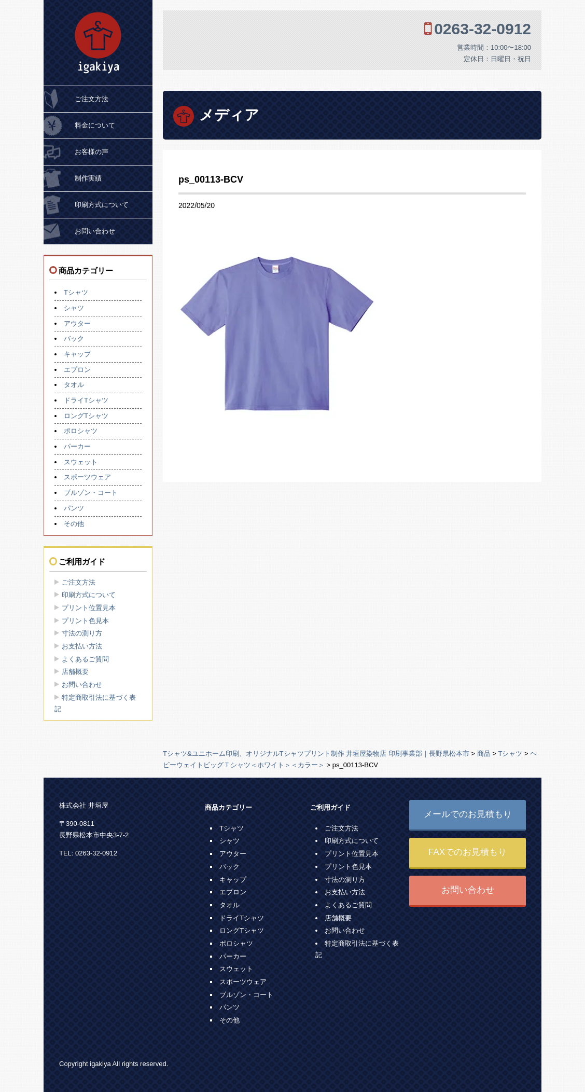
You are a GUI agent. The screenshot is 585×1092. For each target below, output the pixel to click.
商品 (484, 753)
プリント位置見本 (89, 608)
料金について (95, 125)
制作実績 (88, 178)
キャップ (77, 354)
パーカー (77, 446)
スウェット (80, 462)
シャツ (74, 308)
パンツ (74, 508)
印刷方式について (102, 205)
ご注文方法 (91, 99)
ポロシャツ (80, 431)
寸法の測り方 (82, 633)
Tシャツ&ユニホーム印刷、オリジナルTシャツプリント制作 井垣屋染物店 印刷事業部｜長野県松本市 (316, 753)
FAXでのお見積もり (467, 852)
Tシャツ (76, 292)
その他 (74, 524)
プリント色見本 (85, 621)
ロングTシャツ (86, 416)
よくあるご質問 (85, 659)
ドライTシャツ (86, 400)
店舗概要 (75, 671)
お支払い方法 (82, 646)
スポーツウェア (87, 477)
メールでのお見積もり (468, 814)
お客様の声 (91, 152)
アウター (77, 323)
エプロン (77, 370)
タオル (74, 385)
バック (74, 338)
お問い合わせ (95, 231)
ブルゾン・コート (91, 492)
